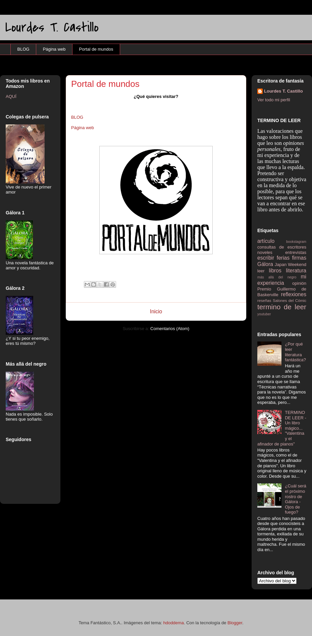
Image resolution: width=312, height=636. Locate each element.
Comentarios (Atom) (169, 328)
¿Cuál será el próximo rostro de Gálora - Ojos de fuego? (295, 499)
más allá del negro (276, 277)
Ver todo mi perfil (273, 99)
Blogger (234, 622)
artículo (265, 241)
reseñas (264, 300)
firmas (299, 258)
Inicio (156, 311)
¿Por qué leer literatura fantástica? (295, 351)
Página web (54, 49)
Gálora (265, 264)
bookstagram (296, 242)
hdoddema (173, 622)
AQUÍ (11, 96)
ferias (283, 258)
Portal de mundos (96, 49)
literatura (296, 270)
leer (261, 270)
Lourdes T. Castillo (52, 27)
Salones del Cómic (289, 300)
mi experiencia (281, 280)
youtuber (264, 314)
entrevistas (295, 252)
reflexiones (293, 294)
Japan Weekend (290, 264)
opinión (299, 283)
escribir (265, 258)
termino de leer (281, 307)
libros (275, 270)
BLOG (23, 49)
